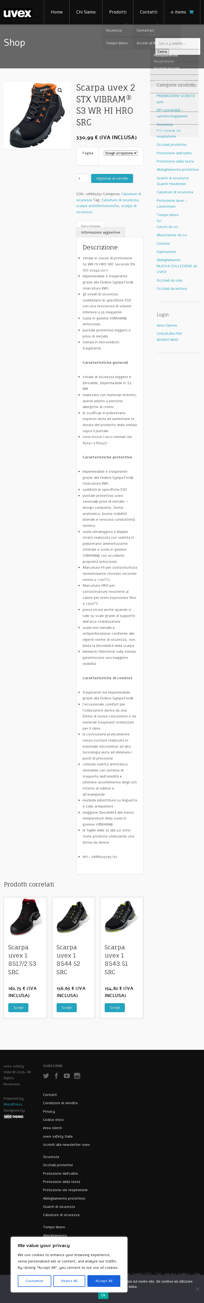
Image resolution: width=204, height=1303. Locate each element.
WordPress (13, 1104)
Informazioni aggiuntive (100, 232)
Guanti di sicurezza (173, 178)
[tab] (90, 226)
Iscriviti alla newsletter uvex (66, 1144)
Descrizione (90, 226)
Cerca (162, 52)
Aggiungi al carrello (112, 178)
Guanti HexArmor (171, 183)
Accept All (103, 1280)
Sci (159, 220)
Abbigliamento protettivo (178, 169)
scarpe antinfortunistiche (97, 205)
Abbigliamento (169, 259)
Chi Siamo (86, 12)
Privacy (49, 1111)
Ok (103, 1295)
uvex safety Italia (58, 1136)
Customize (34, 1280)
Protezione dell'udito (174, 153)
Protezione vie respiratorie (65, 1189)
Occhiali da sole (169, 280)
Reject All (69, 1280)
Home (57, 12)
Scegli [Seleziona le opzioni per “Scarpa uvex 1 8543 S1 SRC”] (115, 1007)
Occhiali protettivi (171, 144)
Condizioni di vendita (60, 1102)
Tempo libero (168, 214)
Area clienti (52, 1127)
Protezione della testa (175, 161)
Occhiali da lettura (172, 288)
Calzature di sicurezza (120, 200)
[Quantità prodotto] (81, 178)
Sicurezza (165, 124)
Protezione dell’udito (60, 1173)
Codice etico (53, 1119)
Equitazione (166, 251)
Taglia (87, 153)
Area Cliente (167, 325)
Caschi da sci (167, 226)
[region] (69, 1264)
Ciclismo (163, 243)
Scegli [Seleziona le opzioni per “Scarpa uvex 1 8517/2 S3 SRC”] (18, 1007)
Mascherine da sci (172, 235)
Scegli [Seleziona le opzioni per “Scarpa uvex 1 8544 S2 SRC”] (66, 1007)
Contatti (148, 12)
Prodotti (117, 12)
